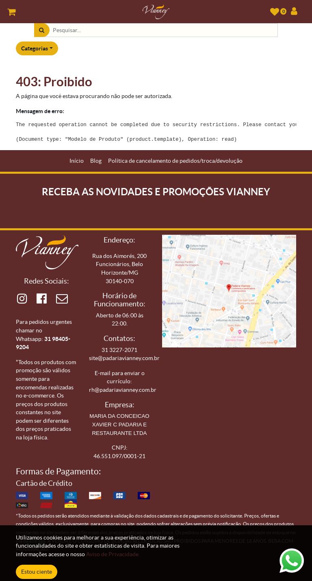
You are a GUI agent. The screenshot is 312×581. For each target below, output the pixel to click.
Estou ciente (36, 571)
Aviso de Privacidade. (113, 554)
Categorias (34, 48)
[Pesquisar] (42, 30)
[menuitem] (76, 160)
